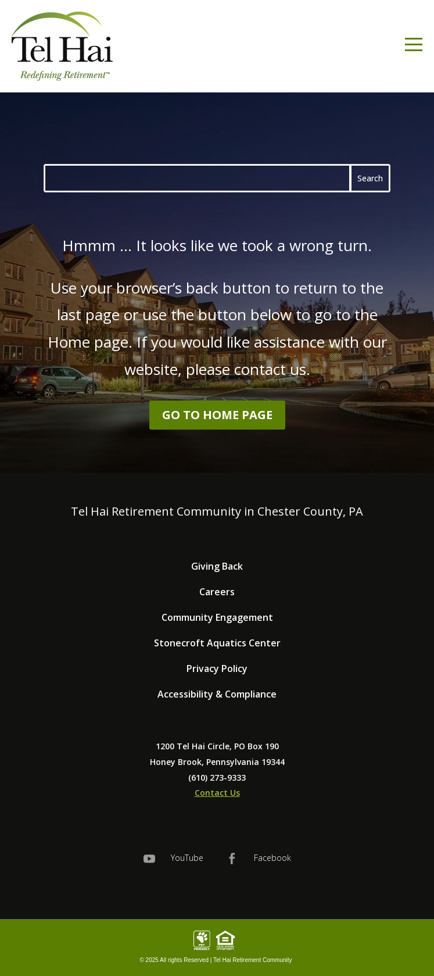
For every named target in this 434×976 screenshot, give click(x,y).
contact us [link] (270, 369)
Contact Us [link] (217, 792)
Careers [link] (217, 591)
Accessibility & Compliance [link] (217, 694)
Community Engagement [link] (217, 617)
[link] (62, 46)
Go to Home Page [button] (217, 415)
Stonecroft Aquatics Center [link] (217, 643)
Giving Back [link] (217, 566)
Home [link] (69, 341)
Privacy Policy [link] (217, 668)
